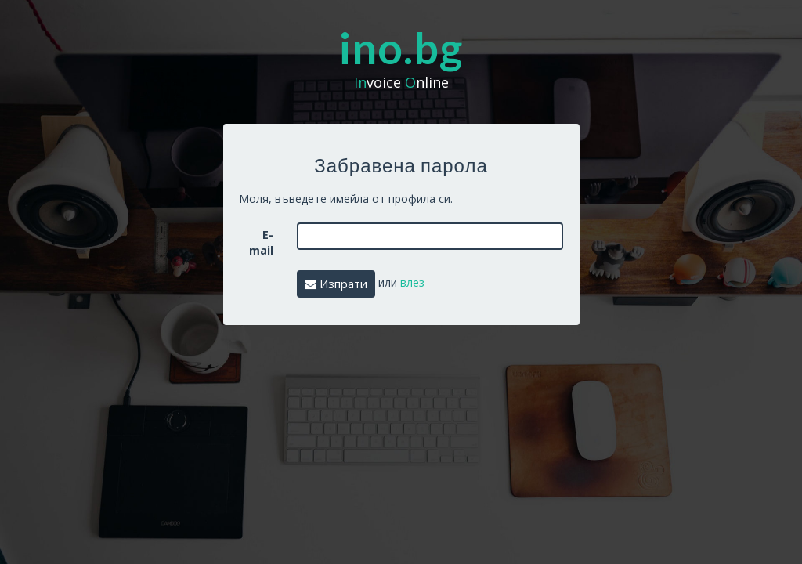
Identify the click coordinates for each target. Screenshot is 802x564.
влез (412, 282)
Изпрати (336, 283)
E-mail (261, 242)
